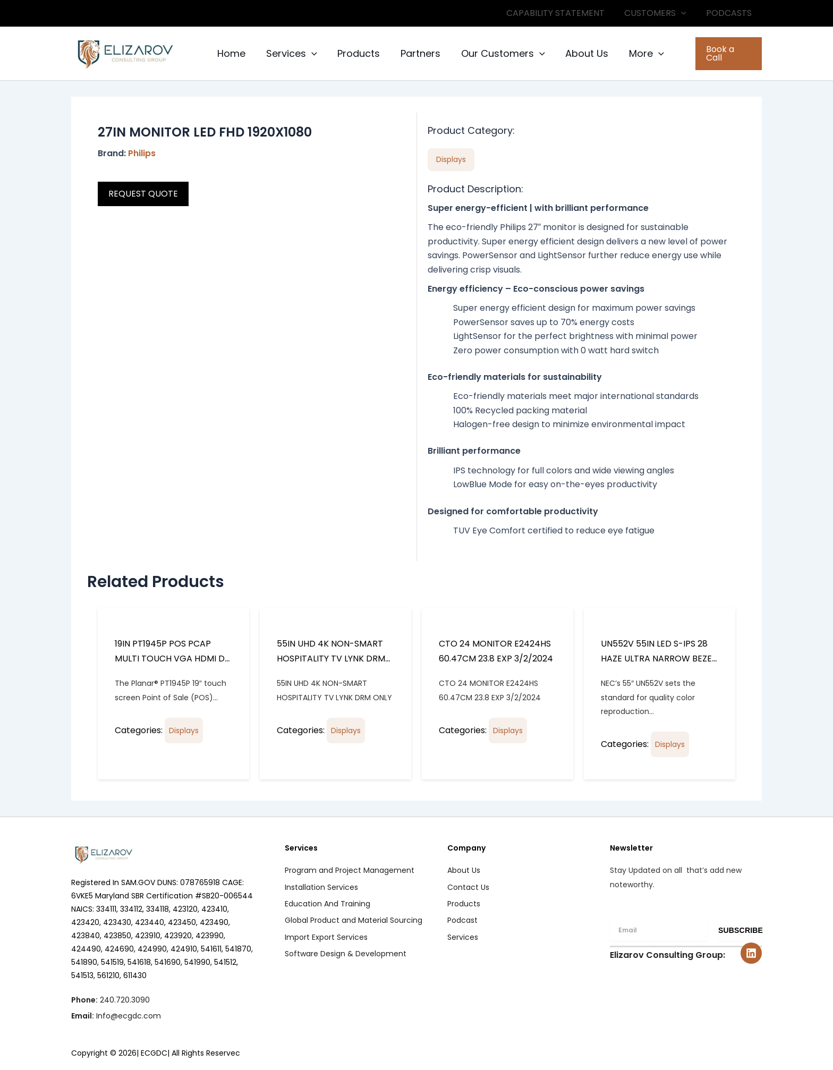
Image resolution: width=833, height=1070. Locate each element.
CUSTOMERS (659, 13)
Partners (416, 53)
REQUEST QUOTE (143, 194)
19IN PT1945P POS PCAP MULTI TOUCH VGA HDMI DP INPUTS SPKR (172, 659)
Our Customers (497, 54)
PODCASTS (730, 13)
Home (231, 53)
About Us (579, 53)
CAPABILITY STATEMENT (562, 13)
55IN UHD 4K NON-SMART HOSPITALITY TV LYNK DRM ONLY (331, 659)
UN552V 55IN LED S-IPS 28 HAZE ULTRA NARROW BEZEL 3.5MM (658, 659)
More (637, 54)
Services (289, 54)
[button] (685, 13)
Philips (142, 153)
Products (355, 53)
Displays (184, 730)
